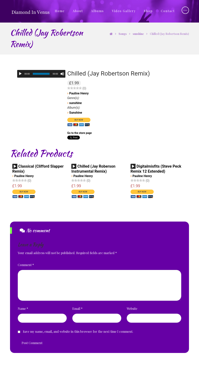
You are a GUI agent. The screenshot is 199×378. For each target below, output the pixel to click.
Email (77, 309)
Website (132, 309)
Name (23, 309)
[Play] (20, 74)
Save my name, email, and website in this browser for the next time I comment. (78, 331)
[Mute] (62, 74)
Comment (26, 265)
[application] (41, 74)
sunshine (75, 103)
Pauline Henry (79, 93)
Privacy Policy (125, 371)
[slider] (41, 74)
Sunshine (75, 112)
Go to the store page (79, 132)
